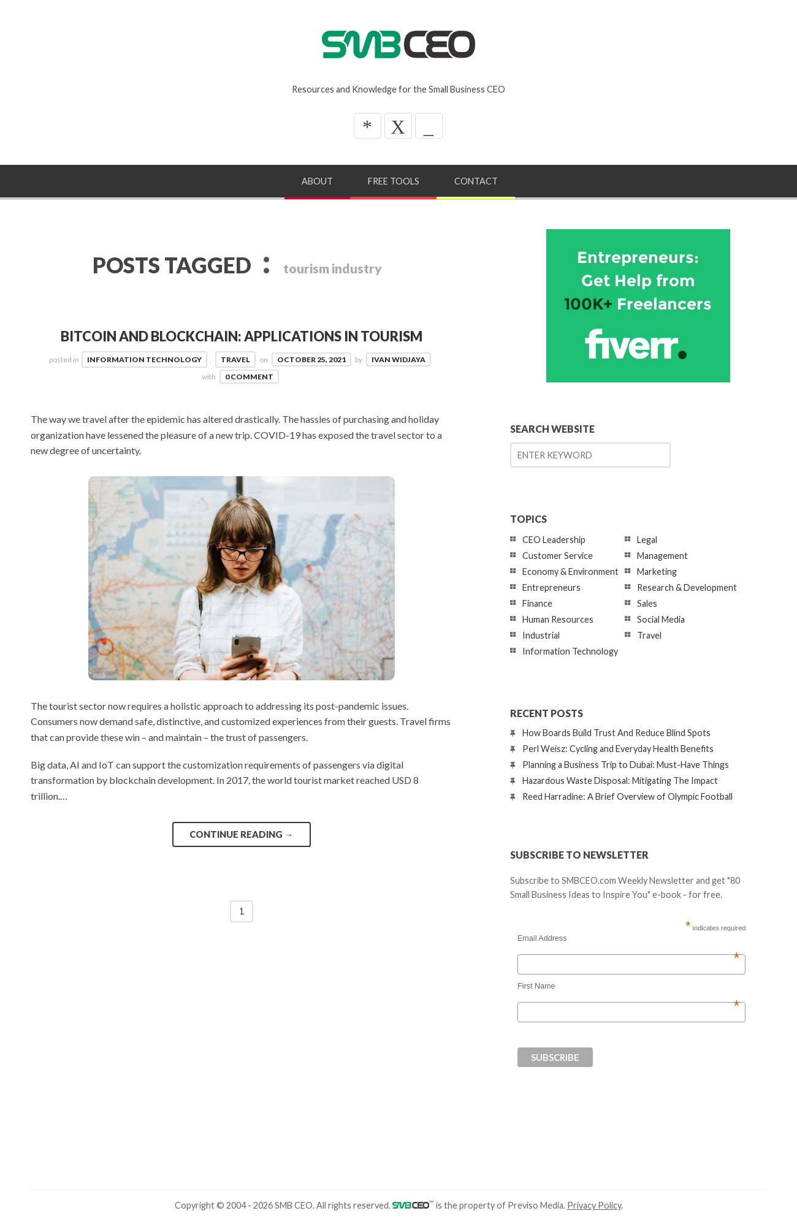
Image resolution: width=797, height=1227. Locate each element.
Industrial (541, 635)
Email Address (628, 938)
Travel (235, 359)
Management (662, 555)
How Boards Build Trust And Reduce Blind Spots (616, 732)
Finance (537, 603)
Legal (647, 539)
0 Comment (249, 376)
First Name (628, 986)
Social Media (661, 619)
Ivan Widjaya (398, 359)
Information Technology (144, 359)
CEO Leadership (553, 539)
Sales (647, 603)
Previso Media (535, 1205)
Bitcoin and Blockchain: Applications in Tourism (241, 336)
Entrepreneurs (551, 587)
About (317, 181)
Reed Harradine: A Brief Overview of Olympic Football (627, 796)
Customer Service (557, 555)
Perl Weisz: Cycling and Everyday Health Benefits (618, 748)
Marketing (657, 571)
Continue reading (241, 834)
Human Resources (557, 619)
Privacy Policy (594, 1205)
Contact (476, 181)
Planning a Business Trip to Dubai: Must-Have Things (625, 764)
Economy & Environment (570, 571)
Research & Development (687, 587)
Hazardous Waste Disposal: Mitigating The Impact (620, 780)
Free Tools (393, 181)
